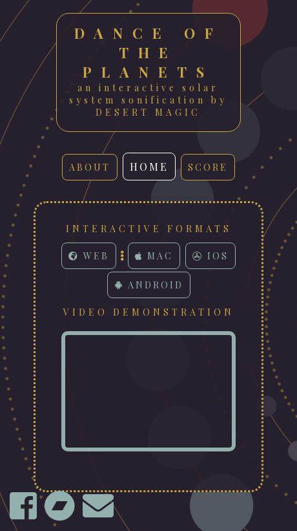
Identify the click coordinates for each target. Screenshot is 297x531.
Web (88, 256)
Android (148, 285)
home (149, 166)
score (208, 167)
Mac (154, 256)
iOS (210, 256)
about (89, 167)
